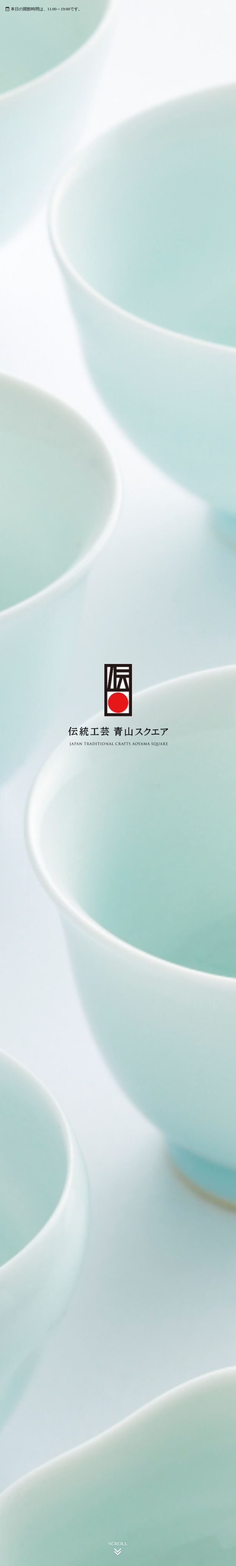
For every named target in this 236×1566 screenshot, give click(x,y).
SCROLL (118, 1550)
